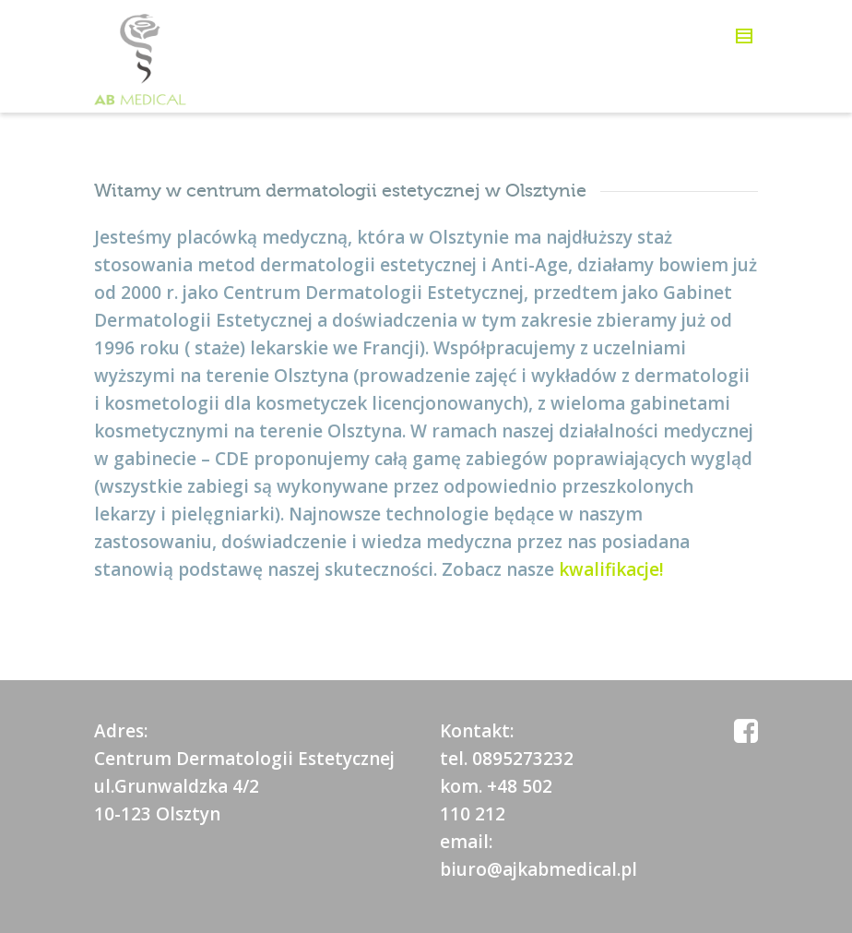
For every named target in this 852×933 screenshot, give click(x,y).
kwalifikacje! (611, 569)
